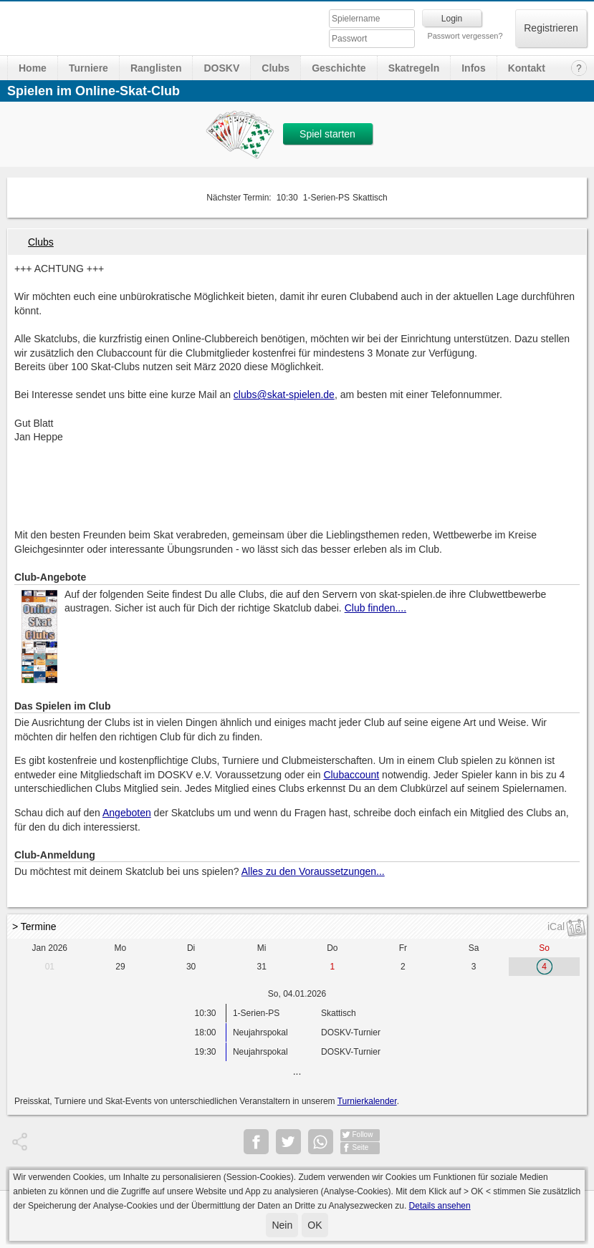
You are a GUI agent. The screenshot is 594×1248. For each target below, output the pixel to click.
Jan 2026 (49, 948)
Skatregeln (414, 68)
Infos (473, 68)
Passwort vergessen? (464, 36)
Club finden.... (375, 608)
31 (262, 967)
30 (191, 967)
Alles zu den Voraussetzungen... (313, 871)
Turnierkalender (367, 1101)
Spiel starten (327, 134)
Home (33, 68)
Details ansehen (440, 1206)
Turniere (88, 68)
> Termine (34, 926)
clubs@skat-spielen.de (284, 394)
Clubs (275, 68)
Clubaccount (351, 774)
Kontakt (526, 68)
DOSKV (221, 68)
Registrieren (551, 28)
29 (120, 967)
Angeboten (126, 812)
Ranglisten (156, 68)
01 (49, 967)
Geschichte (338, 68)
